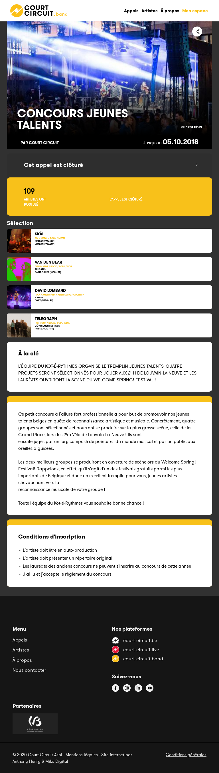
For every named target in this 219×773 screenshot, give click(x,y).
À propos (22, 660)
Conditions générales (186, 754)
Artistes (21, 650)
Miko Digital (56, 761)
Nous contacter (29, 670)
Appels (20, 640)
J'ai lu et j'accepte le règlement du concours (67, 574)
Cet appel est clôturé (53, 165)
